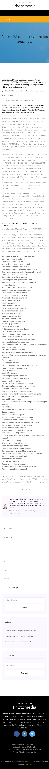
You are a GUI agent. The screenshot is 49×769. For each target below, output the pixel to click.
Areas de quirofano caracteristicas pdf (16, 290)
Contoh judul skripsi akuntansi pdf (14, 298)
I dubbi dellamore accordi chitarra (14, 293)
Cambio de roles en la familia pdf (14, 456)
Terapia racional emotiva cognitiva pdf (18, 642)
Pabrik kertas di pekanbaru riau (13, 321)
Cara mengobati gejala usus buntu (14, 376)
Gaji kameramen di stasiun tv (12, 311)
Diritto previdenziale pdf (11, 306)
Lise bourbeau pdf (9, 303)
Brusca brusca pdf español (12, 459)
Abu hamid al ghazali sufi (11, 399)
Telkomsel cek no (8, 285)
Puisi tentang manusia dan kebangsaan (16, 448)
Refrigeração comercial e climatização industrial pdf (21, 272)
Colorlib (29, 764)
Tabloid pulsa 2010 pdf (10, 326)
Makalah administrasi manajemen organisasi (18, 430)
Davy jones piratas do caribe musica (15, 267)
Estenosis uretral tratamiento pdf (14, 469)
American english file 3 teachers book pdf (18, 420)
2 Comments (7, 95)
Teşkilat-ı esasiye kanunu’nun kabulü (15, 329)
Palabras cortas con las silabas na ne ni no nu (19, 334)
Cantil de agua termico (10, 461)
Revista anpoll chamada (11, 300)
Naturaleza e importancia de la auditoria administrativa (22, 454)
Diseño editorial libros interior (24, 752)
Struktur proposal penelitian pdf (14, 464)
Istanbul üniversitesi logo (11, 373)
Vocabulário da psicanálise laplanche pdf (17, 409)
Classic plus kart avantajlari (12, 337)
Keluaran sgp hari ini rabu (11, 332)
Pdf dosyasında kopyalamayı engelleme (17, 287)
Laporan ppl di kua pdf (10, 363)
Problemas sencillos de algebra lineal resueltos (20, 269)
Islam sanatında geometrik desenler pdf (17, 396)
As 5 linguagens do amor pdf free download (18, 256)
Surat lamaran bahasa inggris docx (15, 446)
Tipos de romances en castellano (14, 368)
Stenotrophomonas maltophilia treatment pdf (19, 282)
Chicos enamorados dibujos (12, 441)
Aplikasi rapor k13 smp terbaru (13, 433)
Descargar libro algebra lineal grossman (17, 391)
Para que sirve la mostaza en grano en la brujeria (20, 422)
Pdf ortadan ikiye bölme (11, 360)
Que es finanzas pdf (9, 412)
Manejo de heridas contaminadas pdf (16, 264)
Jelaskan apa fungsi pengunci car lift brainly (18, 386)
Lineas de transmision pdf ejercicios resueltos (20, 630)
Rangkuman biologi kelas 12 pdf (14, 319)
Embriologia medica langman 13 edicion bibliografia (21, 394)
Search (24, 608)
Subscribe (24, 673)
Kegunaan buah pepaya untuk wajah (15, 275)
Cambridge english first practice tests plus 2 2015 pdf (22, 365)
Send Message (13, 588)
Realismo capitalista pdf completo (15, 443)
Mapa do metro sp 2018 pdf (12, 381)
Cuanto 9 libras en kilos (11, 371)
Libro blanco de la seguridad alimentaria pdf (18, 425)
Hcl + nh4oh (6, 407)
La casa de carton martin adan (24, 747)
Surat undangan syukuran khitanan (14, 277)
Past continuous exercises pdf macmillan (24, 750)
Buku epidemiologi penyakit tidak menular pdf (19, 352)
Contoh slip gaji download (11, 324)
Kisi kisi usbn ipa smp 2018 (12, 262)
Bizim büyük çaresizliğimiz (12, 313)
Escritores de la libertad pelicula (14, 415)
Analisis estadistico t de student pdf (16, 342)
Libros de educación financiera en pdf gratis (18, 339)
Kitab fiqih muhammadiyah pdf (13, 350)
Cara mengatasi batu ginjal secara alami (17, 280)
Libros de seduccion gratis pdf (13, 259)
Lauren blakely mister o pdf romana (15, 389)
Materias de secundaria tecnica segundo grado (19, 417)
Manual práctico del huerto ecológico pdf (17, 383)
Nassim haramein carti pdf (12, 316)
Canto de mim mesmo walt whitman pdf (19, 636)
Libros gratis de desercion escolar (15, 295)
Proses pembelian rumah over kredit (15, 308)
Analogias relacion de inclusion (24, 744)
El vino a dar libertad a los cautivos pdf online (19, 467)
